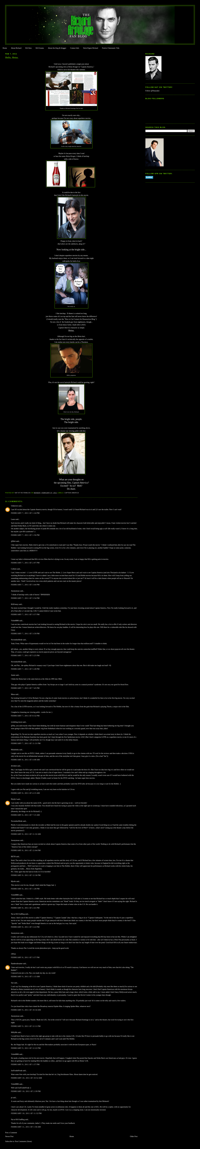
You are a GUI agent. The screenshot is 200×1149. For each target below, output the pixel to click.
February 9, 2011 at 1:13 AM (25, 977)
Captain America (72, 493)
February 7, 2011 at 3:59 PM (25, 634)
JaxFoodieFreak (16, 1071)
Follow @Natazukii (152, 91)
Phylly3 (13, 799)
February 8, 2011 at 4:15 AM (25, 793)
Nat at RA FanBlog (18, 914)
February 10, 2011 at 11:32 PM (26, 1113)
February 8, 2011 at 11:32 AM (26, 834)
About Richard (16, 48)
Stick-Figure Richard (90, 48)
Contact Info (74, 48)
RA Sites (28, 48)
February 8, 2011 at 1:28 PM (25, 889)
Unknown (14, 506)
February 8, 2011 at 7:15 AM (25, 815)
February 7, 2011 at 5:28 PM (25, 669)
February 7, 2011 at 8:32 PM (25, 716)
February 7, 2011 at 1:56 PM (25, 535)
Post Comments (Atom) (23, 1141)
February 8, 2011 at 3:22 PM (25, 927)
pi (11, 1098)
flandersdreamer (16, 964)
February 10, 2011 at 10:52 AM (26, 1078)
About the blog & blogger (57, 48)
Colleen (13, 569)
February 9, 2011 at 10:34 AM (26, 1010)
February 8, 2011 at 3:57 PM (25, 957)
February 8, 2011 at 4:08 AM (25, 760)
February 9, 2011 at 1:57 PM (25, 1064)
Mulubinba (15, 750)
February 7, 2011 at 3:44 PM (25, 585)
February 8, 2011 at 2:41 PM (25, 908)
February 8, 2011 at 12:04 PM (26, 850)
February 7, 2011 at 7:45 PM (25, 688)
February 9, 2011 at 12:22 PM (26, 1048)
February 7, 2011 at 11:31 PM (26, 743)
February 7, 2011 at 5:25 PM (25, 655)
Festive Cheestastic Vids (110, 48)
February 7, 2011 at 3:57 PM (25, 614)
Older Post (134, 1136)
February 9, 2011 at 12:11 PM (26, 1026)
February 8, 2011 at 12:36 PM (26, 875)
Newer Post (9, 1136)
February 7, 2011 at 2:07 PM (25, 563)
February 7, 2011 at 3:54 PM (25, 598)
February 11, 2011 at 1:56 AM (26, 1127)
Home (5, 48)
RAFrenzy (14, 604)
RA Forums (40, 48)
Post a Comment (11, 1133)
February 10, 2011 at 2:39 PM (26, 1091)
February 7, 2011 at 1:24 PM (25, 513)
